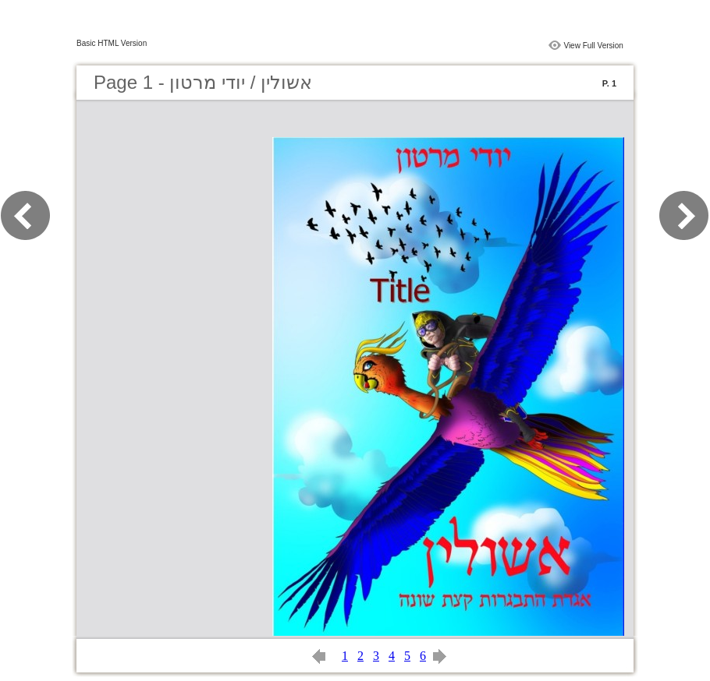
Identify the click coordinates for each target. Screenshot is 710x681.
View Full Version (593, 45)
